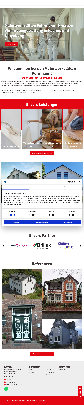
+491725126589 (11, 382)
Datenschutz (62, 372)
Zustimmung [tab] (15, 187)
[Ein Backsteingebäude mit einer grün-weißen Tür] (22, 324)
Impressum (62, 369)
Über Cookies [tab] (68, 187)
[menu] (80, 4)
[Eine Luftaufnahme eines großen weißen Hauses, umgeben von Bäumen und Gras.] (22, 284)
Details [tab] (42, 187)
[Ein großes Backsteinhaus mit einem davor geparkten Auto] (62, 294)
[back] (3, 246)
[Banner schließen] (80, 182)
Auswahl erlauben (42, 222)
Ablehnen (16, 222)
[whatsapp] (6, 389)
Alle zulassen (68, 222)
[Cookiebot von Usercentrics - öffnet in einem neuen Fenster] (68, 182)
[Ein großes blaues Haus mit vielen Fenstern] (62, 334)
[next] (81, 246)
